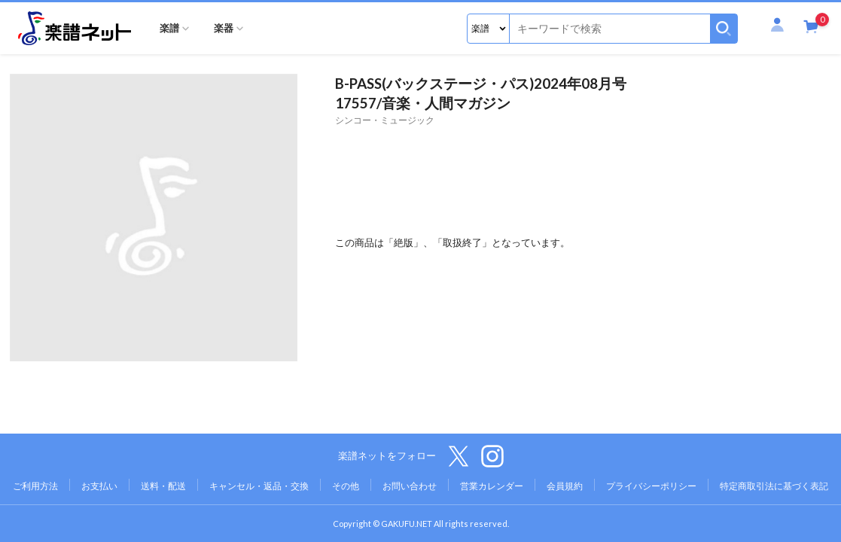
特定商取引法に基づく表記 (774, 486)
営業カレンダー (491, 486)
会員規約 (565, 486)
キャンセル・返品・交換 (259, 486)
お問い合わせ (409, 486)
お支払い (99, 486)
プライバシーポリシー (651, 486)
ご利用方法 (35, 486)
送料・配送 (163, 486)
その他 (345, 486)
